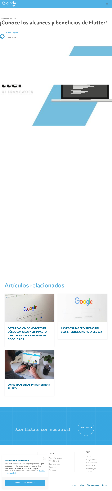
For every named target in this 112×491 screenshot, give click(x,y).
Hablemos (86, 427)
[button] (107, 4)
